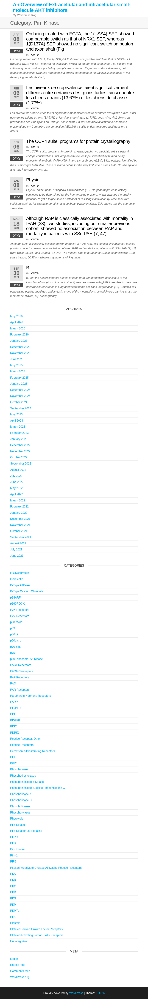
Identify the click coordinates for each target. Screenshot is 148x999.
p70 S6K (15, 646)
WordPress (76, 993)
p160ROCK (17, 603)
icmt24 (34, 54)
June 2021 (17, 555)
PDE (13, 714)
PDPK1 (14, 732)
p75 (12, 652)
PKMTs (14, 910)
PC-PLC (15, 708)
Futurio (100, 993)
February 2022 (19, 506)
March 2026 (17, 328)
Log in (14, 958)
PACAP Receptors (21, 671)
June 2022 (17, 482)
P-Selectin (16, 579)
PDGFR (15, 720)
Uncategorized (19, 941)
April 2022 (16, 494)
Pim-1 (14, 855)
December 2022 (20, 445)
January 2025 (18, 383)
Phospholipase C (21, 800)
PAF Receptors (19, 677)
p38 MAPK (17, 622)
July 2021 (16, 549)
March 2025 (17, 371)
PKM (13, 904)
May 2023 (16, 414)
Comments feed (20, 971)
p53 (12, 628)
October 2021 (18, 531)
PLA (13, 916)
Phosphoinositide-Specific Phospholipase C (37, 787)
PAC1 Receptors (20, 665)
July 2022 (16, 475)
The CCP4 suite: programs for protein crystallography (78, 141)
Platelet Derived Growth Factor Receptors (36, 929)
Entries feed (17, 964)
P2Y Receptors (19, 616)
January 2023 (18, 439)
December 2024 (20, 389)
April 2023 (16, 420)
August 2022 (18, 469)
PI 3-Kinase (17, 824)
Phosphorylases (20, 812)
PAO (13, 683)
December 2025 (20, 346)
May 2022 (16, 488)
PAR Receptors (20, 689)
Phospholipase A (20, 794)
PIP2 (13, 861)
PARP (14, 701)
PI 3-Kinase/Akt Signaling (26, 830)
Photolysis (16, 818)
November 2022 (20, 451)
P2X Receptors (19, 609)
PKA (13, 873)
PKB (13, 879)
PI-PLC (14, 837)
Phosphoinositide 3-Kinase (27, 781)
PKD (13, 892)
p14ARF (15, 597)
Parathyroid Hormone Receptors (30, 695)
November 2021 (20, 524)
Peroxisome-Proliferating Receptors (32, 751)
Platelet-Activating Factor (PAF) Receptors (36, 935)
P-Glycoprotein (19, 572)
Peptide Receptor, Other (25, 738)
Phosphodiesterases (23, 775)
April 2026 (16, 322)
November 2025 (20, 352)
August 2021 (18, 543)
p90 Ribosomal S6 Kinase (26, 658)
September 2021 (20, 537)
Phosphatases (19, 769)
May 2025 (16, 365)
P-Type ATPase (20, 585)
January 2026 (18, 340)
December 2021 (20, 518)
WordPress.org (19, 977)
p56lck (14, 634)
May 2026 (16, 316)
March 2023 (17, 426)
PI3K (13, 843)
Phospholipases (20, 806)
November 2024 (20, 395)
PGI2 (13, 763)
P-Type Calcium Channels (26, 591)
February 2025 (19, 377)
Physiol (33, 179)
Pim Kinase (17, 849)
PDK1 (14, 726)
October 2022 (18, 457)
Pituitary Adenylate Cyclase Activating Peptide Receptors (46, 867)
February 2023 (19, 432)
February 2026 (19, 334)
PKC (13, 886)
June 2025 (17, 359)
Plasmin (15, 922)
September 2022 (20, 463)
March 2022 (17, 500)
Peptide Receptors (22, 744)
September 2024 (20, 408)
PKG (13, 898)
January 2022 (18, 512)
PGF (13, 757)
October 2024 (18, 402)
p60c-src (15, 640)
